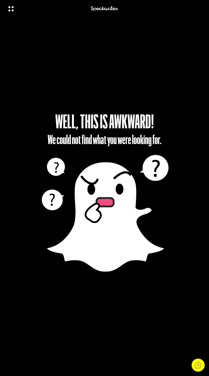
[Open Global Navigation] (46, 8)
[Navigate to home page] (104, 8)
